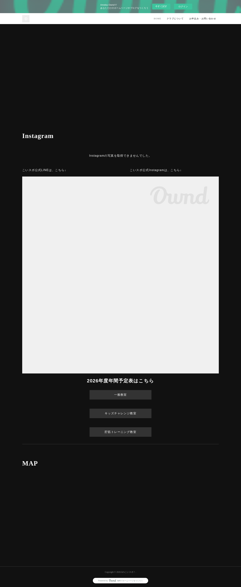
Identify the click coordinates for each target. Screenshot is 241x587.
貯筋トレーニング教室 (120, 431)
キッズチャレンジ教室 (120, 413)
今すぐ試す (161, 6)
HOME (157, 18)
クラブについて (175, 18)
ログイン (183, 6)
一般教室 (120, 394)
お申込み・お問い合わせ (202, 18)
